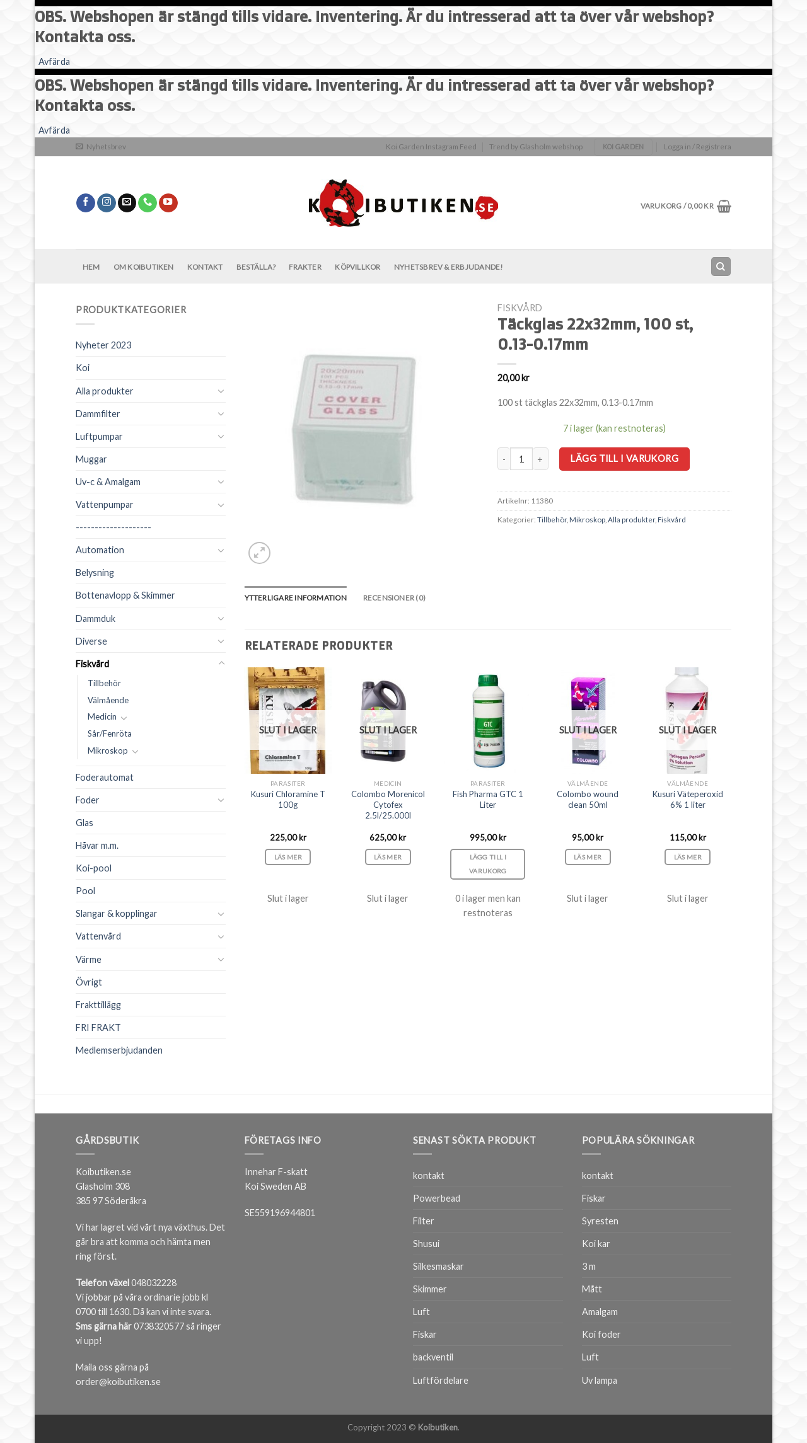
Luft (421, 1311)
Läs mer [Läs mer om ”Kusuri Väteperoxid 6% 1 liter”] (688, 857)
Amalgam (600, 1311)
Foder (88, 800)
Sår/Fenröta (110, 733)
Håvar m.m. (97, 845)
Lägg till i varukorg (624, 458)
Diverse (91, 641)
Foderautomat (105, 777)
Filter (423, 1221)
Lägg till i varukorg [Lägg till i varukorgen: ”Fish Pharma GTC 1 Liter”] (488, 864)
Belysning (95, 572)
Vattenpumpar (105, 504)
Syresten (600, 1221)
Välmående (108, 700)
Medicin (102, 716)
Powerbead (436, 1198)
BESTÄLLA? (256, 267)
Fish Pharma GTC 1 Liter (488, 799)
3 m (589, 1266)
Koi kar (596, 1243)
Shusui (426, 1243)
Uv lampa (599, 1380)
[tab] (296, 598)
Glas (84, 822)
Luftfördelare (440, 1380)
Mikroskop (108, 750)
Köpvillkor (357, 267)
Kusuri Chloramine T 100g (288, 799)
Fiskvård (92, 663)
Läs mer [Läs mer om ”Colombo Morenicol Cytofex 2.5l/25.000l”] (388, 857)
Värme (89, 959)
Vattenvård (98, 936)
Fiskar (425, 1334)
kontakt (428, 1175)
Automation (100, 549)
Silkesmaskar (438, 1266)
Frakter (305, 267)
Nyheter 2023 (103, 345)
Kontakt (205, 267)
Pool (85, 890)
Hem (91, 267)
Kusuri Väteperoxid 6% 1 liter (688, 799)
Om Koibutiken (143, 267)
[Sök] (720, 266)
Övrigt (89, 982)
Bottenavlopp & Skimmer (125, 595)
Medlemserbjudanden (119, 1050)
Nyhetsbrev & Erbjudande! (448, 267)
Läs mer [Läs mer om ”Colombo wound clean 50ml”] (587, 857)
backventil (433, 1357)
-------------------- (113, 527)
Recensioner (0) (394, 598)
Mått (592, 1289)
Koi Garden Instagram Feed (431, 146)
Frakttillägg (98, 1004)
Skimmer (430, 1289)
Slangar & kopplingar (117, 913)
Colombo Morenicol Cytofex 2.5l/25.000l (388, 804)
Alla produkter (105, 391)
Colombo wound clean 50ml (587, 799)
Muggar (91, 459)
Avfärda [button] (54, 61)
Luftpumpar (99, 436)
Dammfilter (98, 413)
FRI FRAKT (98, 1027)
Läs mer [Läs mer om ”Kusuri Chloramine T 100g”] (288, 857)
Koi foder (601, 1334)
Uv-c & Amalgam (108, 481)
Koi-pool (94, 868)
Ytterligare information (296, 598)
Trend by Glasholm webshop (536, 146)
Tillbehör (104, 683)
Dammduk (95, 618)
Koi (83, 367)
